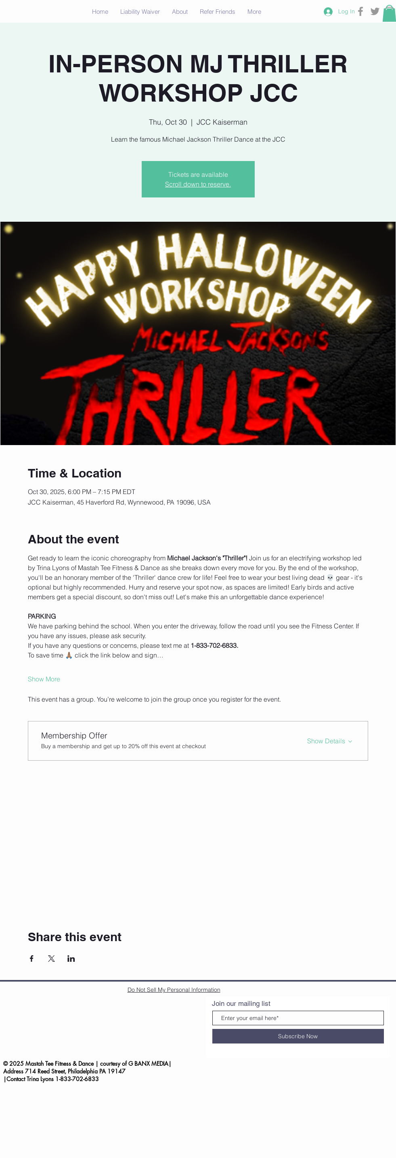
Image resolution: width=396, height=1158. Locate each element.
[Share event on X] (51, 958)
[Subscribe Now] (298, 1036)
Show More (44, 679)
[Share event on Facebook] (32, 958)
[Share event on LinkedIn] (71, 958)
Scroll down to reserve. (198, 184)
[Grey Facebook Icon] (360, 11)
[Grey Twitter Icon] (375, 11)
